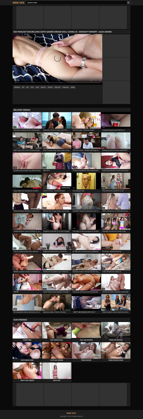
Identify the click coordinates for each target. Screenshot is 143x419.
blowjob (17, 87)
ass (27, 87)
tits (23, 87)
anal (37, 87)
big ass (43, 87)
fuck (32, 87)
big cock (57, 87)
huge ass (66, 87)
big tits (50, 87)
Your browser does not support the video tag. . (57, 59)
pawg (73, 87)
